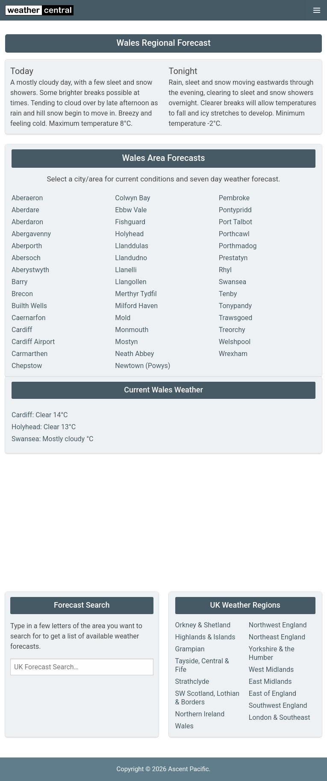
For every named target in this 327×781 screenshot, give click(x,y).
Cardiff (22, 330)
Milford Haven (136, 306)
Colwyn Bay (132, 198)
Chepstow (27, 366)
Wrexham (233, 354)
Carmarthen (29, 354)
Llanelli (125, 270)
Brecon (22, 294)
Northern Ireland (200, 714)
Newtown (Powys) (142, 366)
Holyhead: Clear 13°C (44, 427)
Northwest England (278, 625)
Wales (184, 726)
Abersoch (26, 258)
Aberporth (27, 246)
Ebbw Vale (131, 210)
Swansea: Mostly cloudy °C (53, 439)
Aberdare (25, 210)
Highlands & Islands (205, 637)
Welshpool (235, 342)
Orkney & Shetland (203, 625)
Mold (122, 318)
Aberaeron (27, 198)
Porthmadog (238, 246)
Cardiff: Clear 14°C (40, 415)
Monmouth (131, 330)
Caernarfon (29, 318)
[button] (316, 10)
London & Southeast (279, 717)
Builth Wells (29, 306)
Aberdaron (27, 222)
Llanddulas (131, 246)
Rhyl (225, 270)
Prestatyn (233, 258)
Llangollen (130, 282)
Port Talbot (235, 222)
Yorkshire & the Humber (272, 653)
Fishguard (130, 222)
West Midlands (271, 669)
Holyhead (129, 234)
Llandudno (131, 258)
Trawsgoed (236, 318)
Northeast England (277, 637)
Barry (19, 282)
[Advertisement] (163, 523)
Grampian (190, 649)
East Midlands (270, 681)
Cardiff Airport (33, 342)
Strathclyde (192, 681)
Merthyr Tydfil (135, 294)
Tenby (228, 294)
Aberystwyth (30, 270)
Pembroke (234, 198)
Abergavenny (31, 234)
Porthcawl (234, 234)
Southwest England (278, 705)
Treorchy (232, 330)
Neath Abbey (134, 354)
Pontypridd (235, 210)
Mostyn (126, 342)
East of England (272, 693)
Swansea (233, 282)
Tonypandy (235, 306)
